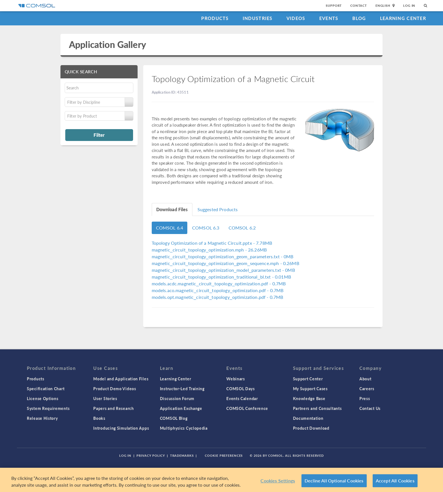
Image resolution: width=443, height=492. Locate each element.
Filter (99, 134)
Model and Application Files (120, 378)
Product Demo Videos (114, 388)
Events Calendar (242, 398)
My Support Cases (310, 388)
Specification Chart (45, 388)
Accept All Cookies (395, 480)
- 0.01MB (221, 276)
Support (334, 5)
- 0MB (223, 256)
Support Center (308, 378)
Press (364, 398)
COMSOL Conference (247, 408)
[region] (221, 480)
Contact (358, 5)
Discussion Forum (177, 398)
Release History (42, 418)
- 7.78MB (212, 243)
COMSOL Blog (174, 418)
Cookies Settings (277, 480)
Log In (409, 5)
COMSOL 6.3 (206, 227)
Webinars (235, 378)
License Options (42, 398)
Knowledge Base (309, 398)
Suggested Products (217, 209)
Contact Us (370, 408)
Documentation (308, 418)
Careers (366, 388)
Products (215, 18)
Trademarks (182, 455)
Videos (295, 18)
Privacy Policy (150, 455)
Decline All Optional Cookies (334, 480)
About (365, 378)
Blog (359, 18)
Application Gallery (107, 44)
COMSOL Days (240, 388)
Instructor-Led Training (182, 388)
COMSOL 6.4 (169, 227)
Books (99, 418)
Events (328, 18)
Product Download (311, 428)
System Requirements (48, 408)
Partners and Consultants (317, 408)
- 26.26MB (209, 249)
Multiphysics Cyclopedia (184, 428)
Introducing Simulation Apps (121, 428)
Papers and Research (113, 408)
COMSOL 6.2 (242, 227)
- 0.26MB (225, 263)
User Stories (105, 398)
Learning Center (403, 18)
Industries (258, 18)
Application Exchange (181, 408)
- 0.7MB (219, 283)
